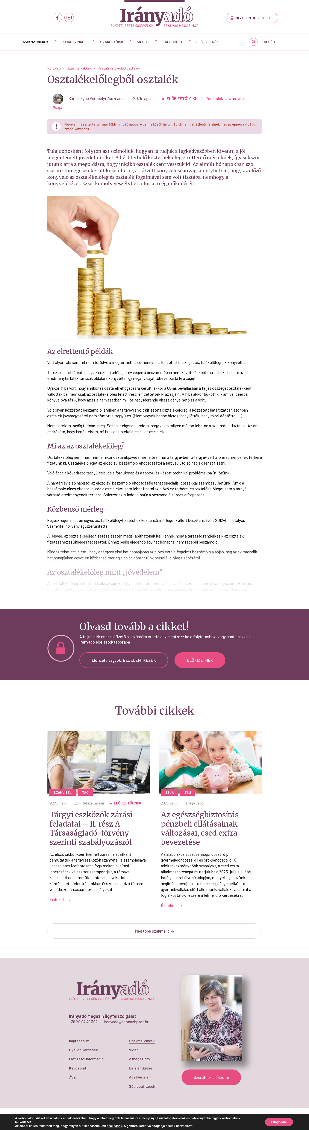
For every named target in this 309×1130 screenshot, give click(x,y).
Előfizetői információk (87, 1058)
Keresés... (269, 42)
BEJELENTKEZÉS (253, 18)
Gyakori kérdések (83, 1049)
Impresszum (79, 1040)
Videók (143, 42)
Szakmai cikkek (34, 42)
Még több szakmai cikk (154, 931)
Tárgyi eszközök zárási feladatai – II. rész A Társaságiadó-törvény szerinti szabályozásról (90, 828)
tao (85, 792)
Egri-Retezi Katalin (89, 803)
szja (169, 792)
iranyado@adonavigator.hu (126, 1021)
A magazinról (74, 42)
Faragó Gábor (194, 803)
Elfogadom (279, 1122)
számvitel (62, 792)
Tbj (188, 792)
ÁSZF (73, 1077)
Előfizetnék (207, 42)
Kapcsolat (173, 42)
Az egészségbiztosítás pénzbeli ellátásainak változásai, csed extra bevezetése (200, 828)
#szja (57, 107)
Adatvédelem (140, 1077)
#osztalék (214, 98)
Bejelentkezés (141, 1068)
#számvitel (235, 98)
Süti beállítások (142, 1086)
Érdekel (60, 899)
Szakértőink (111, 42)
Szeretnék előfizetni (211, 1077)
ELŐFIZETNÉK (200, 660)
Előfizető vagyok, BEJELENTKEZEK (124, 660)
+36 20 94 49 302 (83, 1021)
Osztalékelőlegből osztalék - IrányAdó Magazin (154, 16)
